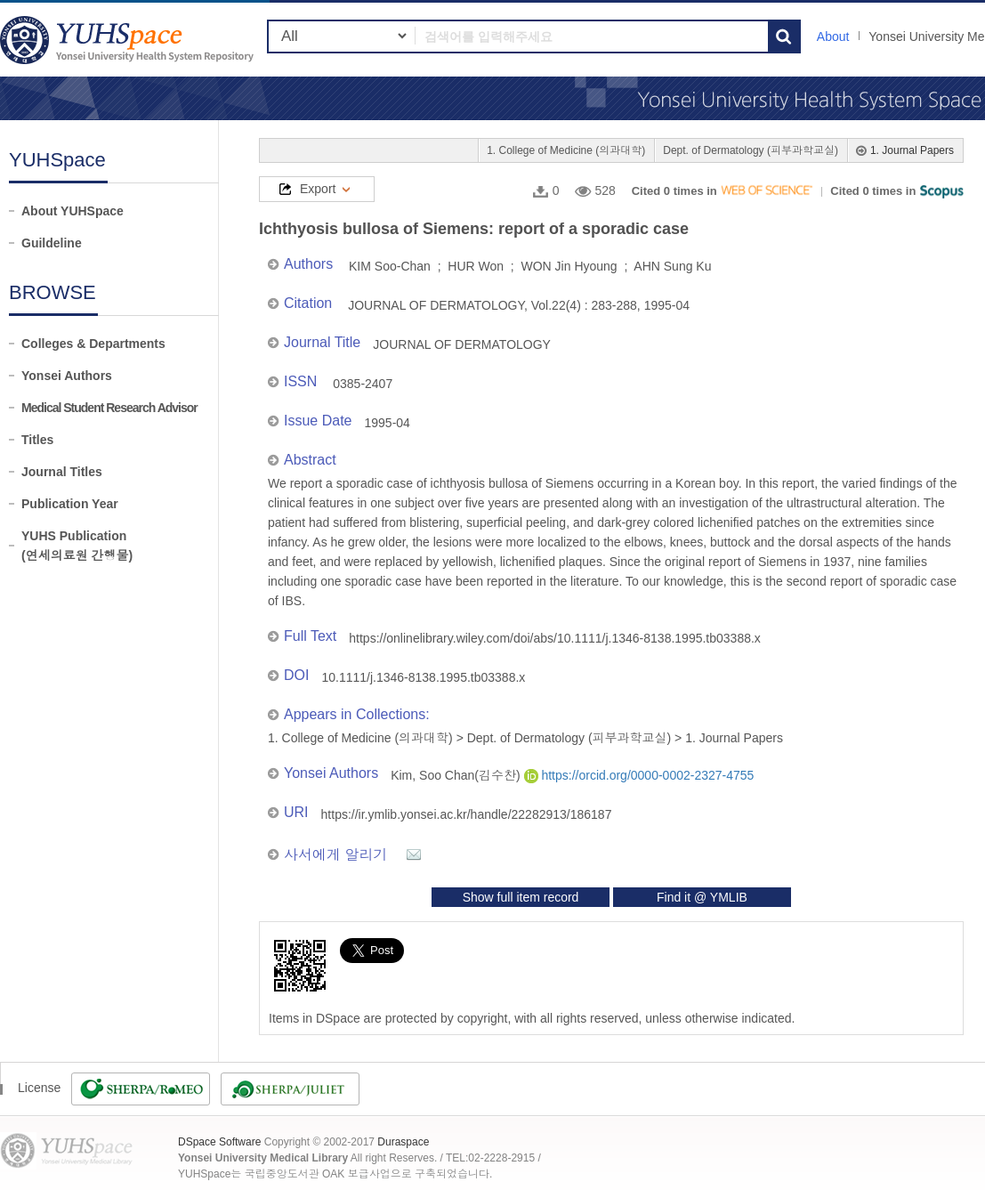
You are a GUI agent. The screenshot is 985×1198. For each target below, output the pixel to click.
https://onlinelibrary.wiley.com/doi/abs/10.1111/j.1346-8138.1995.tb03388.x (555, 638)
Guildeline (51, 243)
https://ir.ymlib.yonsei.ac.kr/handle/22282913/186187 (466, 814)
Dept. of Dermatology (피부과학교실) (750, 150)
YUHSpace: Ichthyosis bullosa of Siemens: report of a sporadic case (129, 39)
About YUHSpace (72, 211)
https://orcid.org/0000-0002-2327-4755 (639, 775)
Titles (37, 440)
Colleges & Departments (93, 343)
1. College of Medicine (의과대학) (566, 150)
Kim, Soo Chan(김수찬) (457, 775)
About (833, 36)
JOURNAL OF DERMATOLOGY (462, 344)
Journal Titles (61, 472)
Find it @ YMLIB (702, 897)
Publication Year (69, 504)
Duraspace (403, 1142)
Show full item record (521, 897)
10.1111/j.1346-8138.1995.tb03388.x (423, 677)
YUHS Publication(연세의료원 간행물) (77, 546)
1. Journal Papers (912, 150)
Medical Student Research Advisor (109, 408)
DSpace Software (219, 1142)
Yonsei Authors (66, 375)
